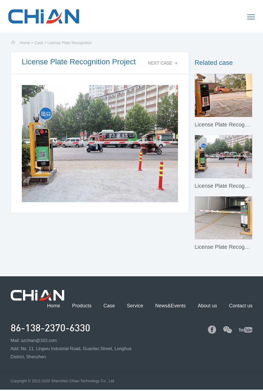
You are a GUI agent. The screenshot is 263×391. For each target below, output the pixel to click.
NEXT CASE (163, 63)
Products (82, 305)
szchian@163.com (39, 340)
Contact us (240, 305)
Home (25, 43)
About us (207, 305)
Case (38, 43)
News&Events (170, 305)
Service (135, 305)
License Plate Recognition (70, 43)
